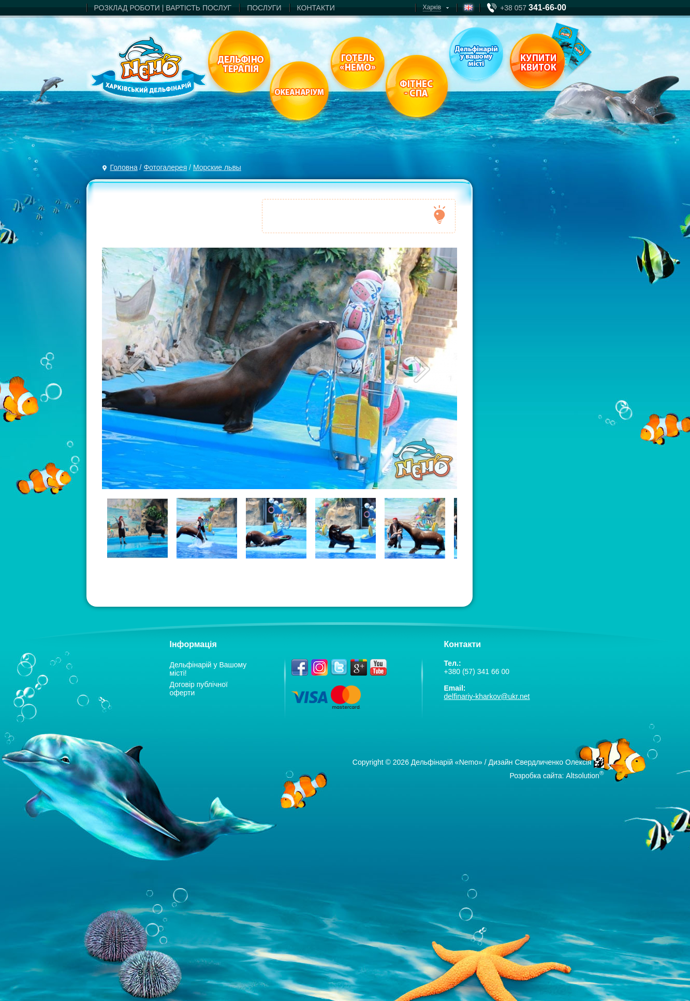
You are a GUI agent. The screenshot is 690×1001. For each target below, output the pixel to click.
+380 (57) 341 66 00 (477, 671)
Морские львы (217, 167)
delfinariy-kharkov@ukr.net (487, 696)
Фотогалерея (165, 167)
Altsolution (582, 775)
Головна (124, 167)
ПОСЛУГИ (264, 8)
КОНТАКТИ (316, 8)
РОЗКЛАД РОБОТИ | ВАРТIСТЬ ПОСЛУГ (163, 8)
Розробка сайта (535, 775)
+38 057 (533, 8)
